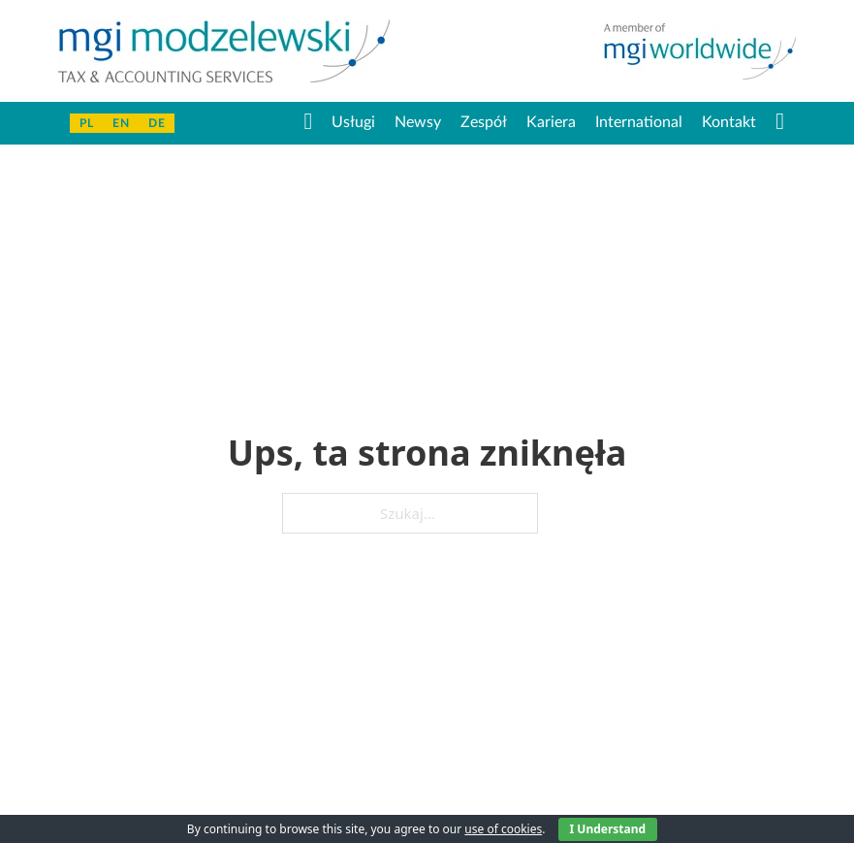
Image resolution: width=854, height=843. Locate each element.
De (156, 123)
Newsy (418, 122)
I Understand (608, 829)
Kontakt (729, 122)
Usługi (353, 122)
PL (86, 123)
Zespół (483, 122)
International (638, 122)
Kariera (551, 122)
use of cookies (503, 829)
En (120, 123)
